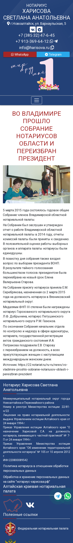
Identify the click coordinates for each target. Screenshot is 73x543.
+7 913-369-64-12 (37, 41)
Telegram (53, 54)
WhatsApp (20, 54)
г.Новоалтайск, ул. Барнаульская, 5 (36, 24)
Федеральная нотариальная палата (36, 529)
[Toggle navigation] (36, 100)
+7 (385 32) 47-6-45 (36, 35)
